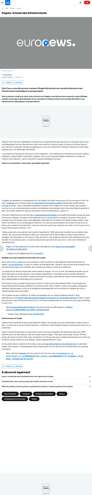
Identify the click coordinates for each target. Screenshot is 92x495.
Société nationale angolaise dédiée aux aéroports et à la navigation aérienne (47, 298)
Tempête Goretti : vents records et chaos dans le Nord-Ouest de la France (27, 381)
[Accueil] (2, 8)
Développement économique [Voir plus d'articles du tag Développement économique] (14, 398)
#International (22, 307)
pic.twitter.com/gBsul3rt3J (16, 249)
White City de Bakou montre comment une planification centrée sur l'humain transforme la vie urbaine (37, 386)
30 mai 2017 (28, 358)
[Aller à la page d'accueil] (7, 2)
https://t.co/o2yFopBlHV (65, 247)
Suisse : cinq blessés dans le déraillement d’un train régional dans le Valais (27, 376)
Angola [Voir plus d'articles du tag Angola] (34, 398)
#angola (22, 353)
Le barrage (10, 203)
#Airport (32, 307)
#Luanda (13, 307)
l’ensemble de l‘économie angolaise (48, 203)
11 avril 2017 (38, 253)
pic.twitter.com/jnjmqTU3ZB (38, 310)
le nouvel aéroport (16, 264)
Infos (6, 8)
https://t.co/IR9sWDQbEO (16, 310)
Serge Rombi (8, 75)
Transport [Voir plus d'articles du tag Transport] (26, 393)
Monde (13, 8)
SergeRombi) (44, 355)
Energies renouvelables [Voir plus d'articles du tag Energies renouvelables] (44, 393)
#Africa (70, 307)
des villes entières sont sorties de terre (61, 344)
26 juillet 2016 (38, 314)
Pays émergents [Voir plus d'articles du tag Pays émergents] (10, 393)
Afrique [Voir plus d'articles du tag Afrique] (62, 393)
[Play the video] (46, 43)
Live (87, 2)
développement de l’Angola (46, 215)
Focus (19, 8)
